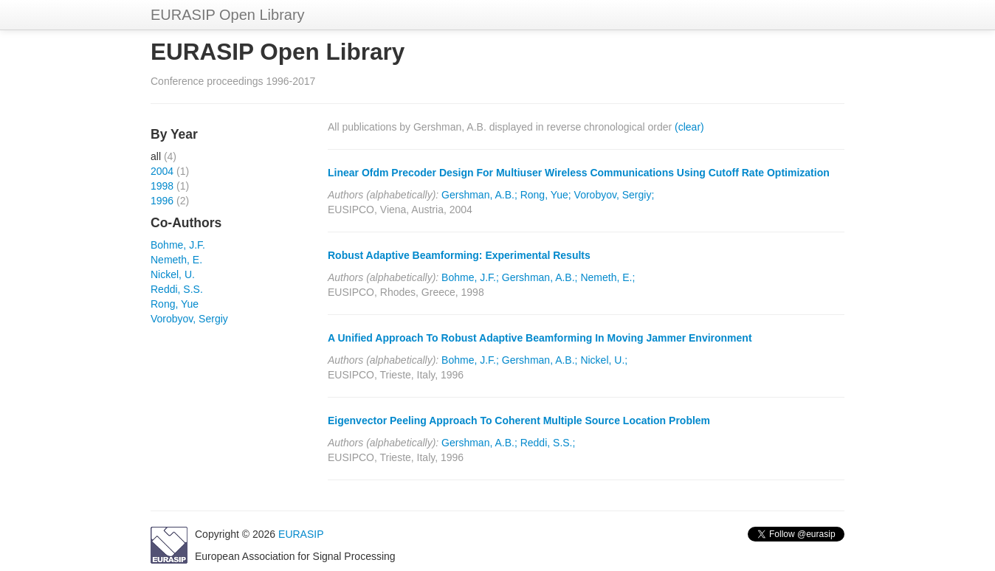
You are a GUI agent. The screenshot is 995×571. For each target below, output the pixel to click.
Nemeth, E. (176, 260)
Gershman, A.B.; (479, 195)
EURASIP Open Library (228, 15)
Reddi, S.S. (177, 289)
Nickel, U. (173, 274)
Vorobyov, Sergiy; (614, 195)
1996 (162, 201)
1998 (162, 186)
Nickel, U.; (603, 360)
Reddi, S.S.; (548, 443)
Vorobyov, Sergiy (189, 319)
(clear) (689, 127)
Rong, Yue (175, 304)
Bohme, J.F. (178, 245)
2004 (162, 171)
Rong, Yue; (545, 195)
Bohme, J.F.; (470, 277)
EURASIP (300, 534)
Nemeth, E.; (607, 277)
